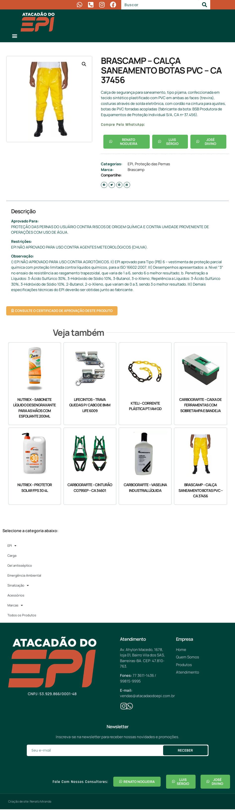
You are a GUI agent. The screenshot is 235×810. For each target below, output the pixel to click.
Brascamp (136, 169)
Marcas (15, 605)
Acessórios (15, 596)
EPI (130, 164)
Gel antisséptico (19, 566)
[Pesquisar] (204, 4)
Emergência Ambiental (24, 576)
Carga (11, 556)
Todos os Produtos (21, 615)
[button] (14, 36)
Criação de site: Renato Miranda (29, 802)
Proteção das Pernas (152, 164)
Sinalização (18, 586)
